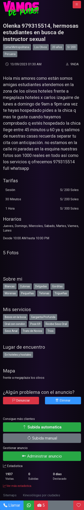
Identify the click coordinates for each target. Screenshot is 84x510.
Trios (50, 330)
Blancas (10, 286)
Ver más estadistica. (17, 485)
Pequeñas (27, 293)
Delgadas (41, 286)
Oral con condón (15, 324)
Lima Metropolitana (17, 47)
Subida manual (42, 438)
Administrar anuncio (42, 456)
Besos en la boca (15, 317)
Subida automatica (42, 427)
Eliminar (63, 400)
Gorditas (57, 286)
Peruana (10, 54)
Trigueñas (61, 293)
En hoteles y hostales (18, 354)
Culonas (25, 286)
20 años (57, 47)
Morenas (10, 293)
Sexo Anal (11, 330)
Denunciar (21, 400)
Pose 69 (35, 324)
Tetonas (44, 293)
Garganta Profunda (43, 317)
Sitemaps (10, 495)
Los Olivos (40, 47)
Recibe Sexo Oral (56, 324)
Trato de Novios (32, 330)
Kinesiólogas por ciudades (41, 495)
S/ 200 (71, 47)
